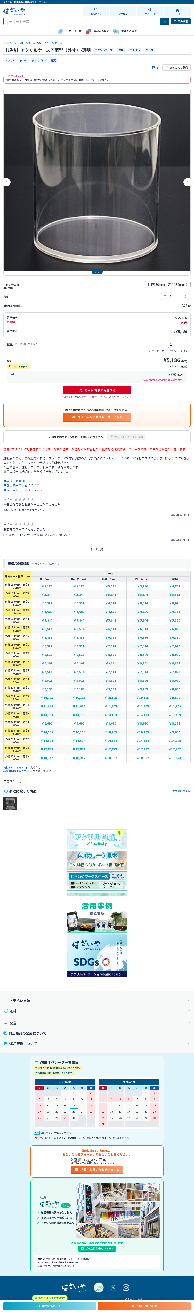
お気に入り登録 (176, 67)
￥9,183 (46, 689)
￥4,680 (46, 612)
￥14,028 (174, 740)
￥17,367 (174, 749)
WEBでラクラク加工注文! (50, 1298)
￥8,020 (174, 655)
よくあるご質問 (134, 1299)
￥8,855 (174, 663)
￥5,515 (174, 594)
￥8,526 (46, 655)
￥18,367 (46, 758)
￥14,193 (46, 715)
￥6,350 (174, 637)
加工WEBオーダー (50, 1306)
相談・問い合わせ (144, 1306)
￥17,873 (46, 749)
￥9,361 (46, 663)
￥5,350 (174, 620)
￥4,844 (174, 586)
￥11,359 (174, 706)
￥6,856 (46, 637)
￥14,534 (46, 740)
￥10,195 (46, 698)
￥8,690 (174, 689)
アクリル (10, 60)
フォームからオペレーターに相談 (97, 417)
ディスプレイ (39, 60)
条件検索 (180, 21)
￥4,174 (174, 612)
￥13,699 (174, 715)
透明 (53, 60)
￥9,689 (174, 698)
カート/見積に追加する (97, 390)
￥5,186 (46, 586)
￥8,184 (174, 723)
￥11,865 (46, 706)
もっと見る (97, 549)
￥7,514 (46, 646)
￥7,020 (174, 646)
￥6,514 (46, 603)
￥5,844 (46, 594)
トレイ (23, 60)
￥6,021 (174, 603)
